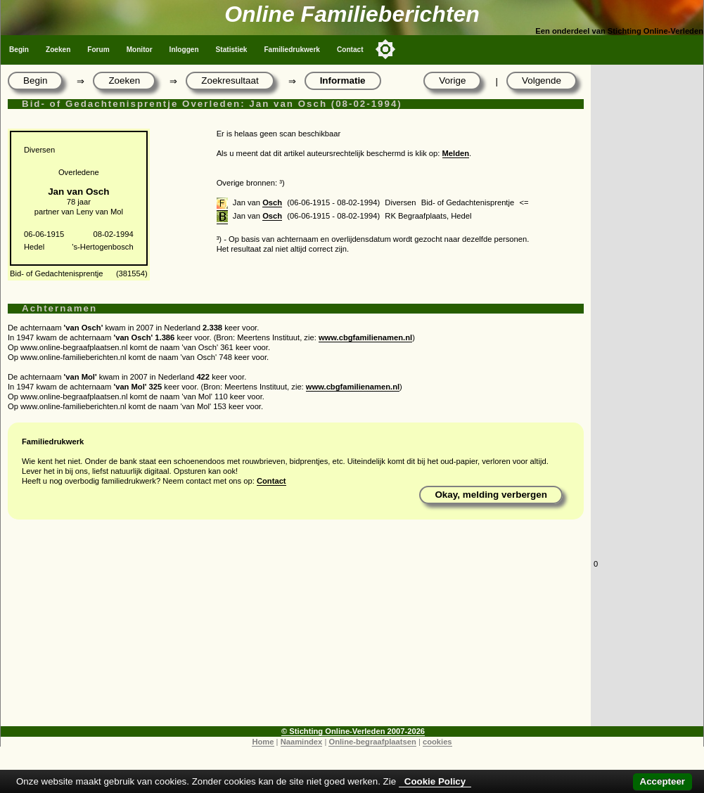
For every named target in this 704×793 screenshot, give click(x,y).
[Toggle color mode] (385, 49)
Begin (19, 49)
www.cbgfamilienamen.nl (365, 337)
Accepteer (662, 781)
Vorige (452, 80)
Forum (98, 49)
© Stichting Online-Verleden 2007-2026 (353, 731)
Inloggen (184, 49)
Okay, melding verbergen (491, 494)
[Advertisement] (296, 627)
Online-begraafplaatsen (372, 741)
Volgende (541, 80)
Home (263, 741)
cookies (437, 741)
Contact (350, 49)
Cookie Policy (435, 781)
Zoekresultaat (229, 80)
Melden (456, 153)
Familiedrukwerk (292, 49)
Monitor (140, 49)
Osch (272, 202)
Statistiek (232, 49)
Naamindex (302, 741)
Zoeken (58, 49)
